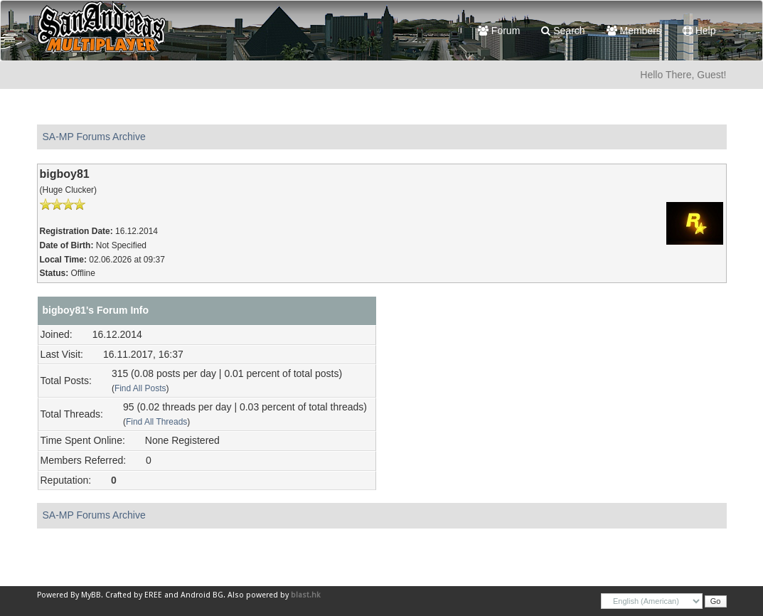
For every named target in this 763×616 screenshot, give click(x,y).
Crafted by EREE (133, 595)
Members (634, 30)
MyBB (91, 595)
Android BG (202, 595)
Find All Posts (140, 388)
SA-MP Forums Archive (94, 136)
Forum (499, 30)
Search (563, 30)
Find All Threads (156, 422)
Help (699, 30)
